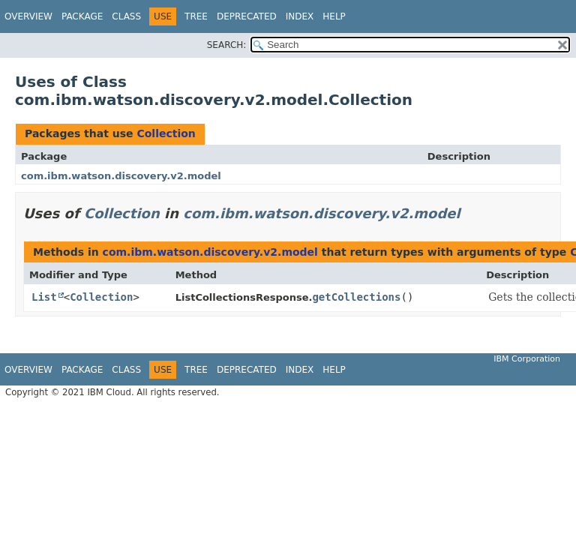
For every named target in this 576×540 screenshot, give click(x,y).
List (44, 297)
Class (126, 16)
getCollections (356, 297)
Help (334, 16)
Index (300, 16)
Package (82, 16)
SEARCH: (227, 45)
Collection (165, 134)
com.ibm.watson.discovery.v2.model (121, 176)
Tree (196, 16)
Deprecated (247, 16)
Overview (28, 16)
